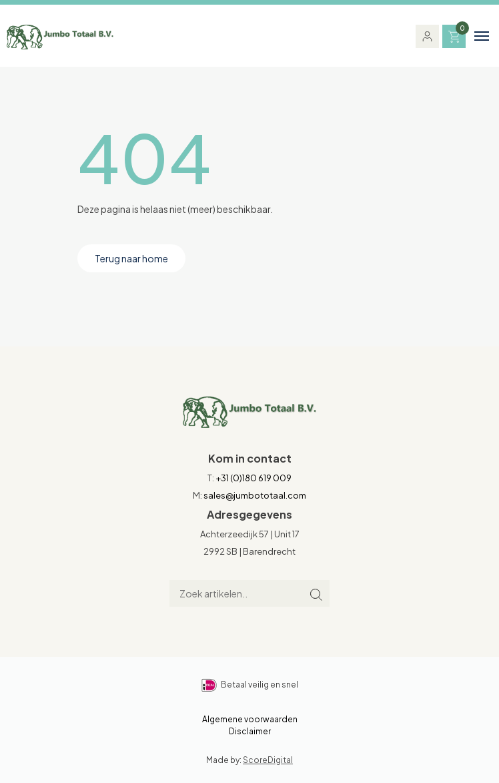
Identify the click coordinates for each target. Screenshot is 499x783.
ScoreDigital (268, 760)
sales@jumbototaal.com (254, 495)
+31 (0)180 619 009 (253, 478)
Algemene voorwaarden (250, 719)
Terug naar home (131, 258)
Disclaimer (250, 731)
